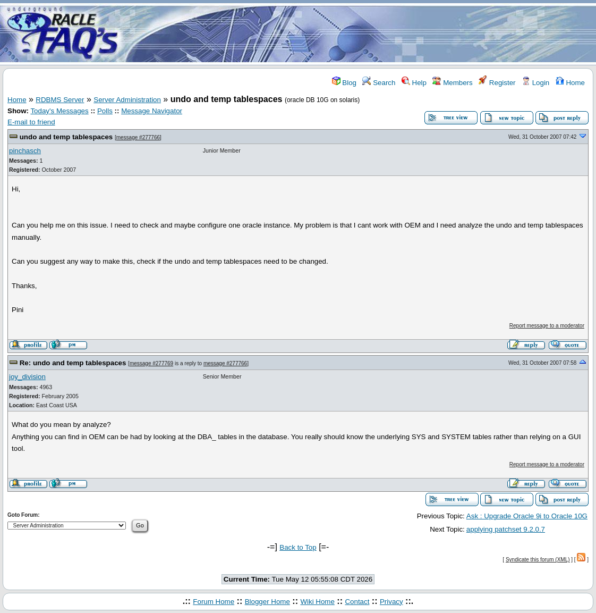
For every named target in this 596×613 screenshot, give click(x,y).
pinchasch (25, 151)
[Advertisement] (360, 33)
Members (452, 83)
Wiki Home (317, 602)
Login (535, 83)
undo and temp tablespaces (66, 137)
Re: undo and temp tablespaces (73, 363)
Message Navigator (151, 111)
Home (570, 83)
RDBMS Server (60, 100)
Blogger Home (267, 602)
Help (414, 83)
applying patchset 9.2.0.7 (505, 529)
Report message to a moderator (546, 326)
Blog (344, 83)
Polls (105, 111)
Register (497, 83)
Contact (357, 602)
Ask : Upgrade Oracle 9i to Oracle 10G (527, 516)
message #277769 (151, 363)
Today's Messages (59, 111)
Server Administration (127, 100)
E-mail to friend (31, 122)
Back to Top (297, 547)
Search (378, 83)
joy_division (27, 377)
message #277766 (138, 137)
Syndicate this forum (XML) (538, 559)
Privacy (391, 602)
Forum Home (213, 602)
